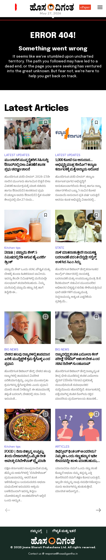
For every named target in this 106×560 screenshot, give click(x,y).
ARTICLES (62, 446)
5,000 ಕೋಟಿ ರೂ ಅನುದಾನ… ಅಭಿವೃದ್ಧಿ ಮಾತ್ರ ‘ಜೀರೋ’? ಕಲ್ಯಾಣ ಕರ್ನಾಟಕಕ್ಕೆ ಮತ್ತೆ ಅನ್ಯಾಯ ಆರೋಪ (77, 165)
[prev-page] (7, 510)
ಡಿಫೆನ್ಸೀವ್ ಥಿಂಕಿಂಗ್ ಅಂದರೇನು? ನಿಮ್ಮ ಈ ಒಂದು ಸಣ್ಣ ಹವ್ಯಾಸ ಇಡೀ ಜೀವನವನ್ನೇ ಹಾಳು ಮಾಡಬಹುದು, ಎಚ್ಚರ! (76, 457)
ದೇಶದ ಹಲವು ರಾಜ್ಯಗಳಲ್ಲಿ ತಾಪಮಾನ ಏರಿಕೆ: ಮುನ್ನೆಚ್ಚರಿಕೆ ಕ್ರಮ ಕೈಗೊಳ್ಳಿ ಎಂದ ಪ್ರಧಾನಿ (27, 360)
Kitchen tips (12, 248)
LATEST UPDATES (16, 155)
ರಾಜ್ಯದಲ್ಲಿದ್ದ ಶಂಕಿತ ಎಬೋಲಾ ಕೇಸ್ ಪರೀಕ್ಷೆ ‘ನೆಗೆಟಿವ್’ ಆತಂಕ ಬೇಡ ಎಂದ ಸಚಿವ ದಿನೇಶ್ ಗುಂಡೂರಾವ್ (77, 360)
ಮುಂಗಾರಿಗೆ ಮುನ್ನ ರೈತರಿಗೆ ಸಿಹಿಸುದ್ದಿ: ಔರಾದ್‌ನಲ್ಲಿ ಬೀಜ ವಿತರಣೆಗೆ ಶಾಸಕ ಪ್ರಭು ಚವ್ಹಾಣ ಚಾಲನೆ (26, 165)
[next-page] (98, 510)
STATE (59, 248)
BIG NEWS (11, 349)
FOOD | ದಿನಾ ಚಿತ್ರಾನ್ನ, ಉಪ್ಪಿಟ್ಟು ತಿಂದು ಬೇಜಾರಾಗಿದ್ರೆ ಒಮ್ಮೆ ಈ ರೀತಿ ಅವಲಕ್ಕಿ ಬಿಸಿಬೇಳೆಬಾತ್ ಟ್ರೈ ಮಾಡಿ (25, 457)
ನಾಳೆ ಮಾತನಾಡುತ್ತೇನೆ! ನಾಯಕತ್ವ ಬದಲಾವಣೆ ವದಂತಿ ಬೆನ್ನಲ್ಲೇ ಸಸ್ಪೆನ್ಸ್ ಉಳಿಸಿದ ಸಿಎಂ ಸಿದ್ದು (75, 258)
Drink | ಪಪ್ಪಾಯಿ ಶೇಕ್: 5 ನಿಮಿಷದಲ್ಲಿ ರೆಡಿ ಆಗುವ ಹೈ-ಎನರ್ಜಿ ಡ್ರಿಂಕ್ (25, 258)
